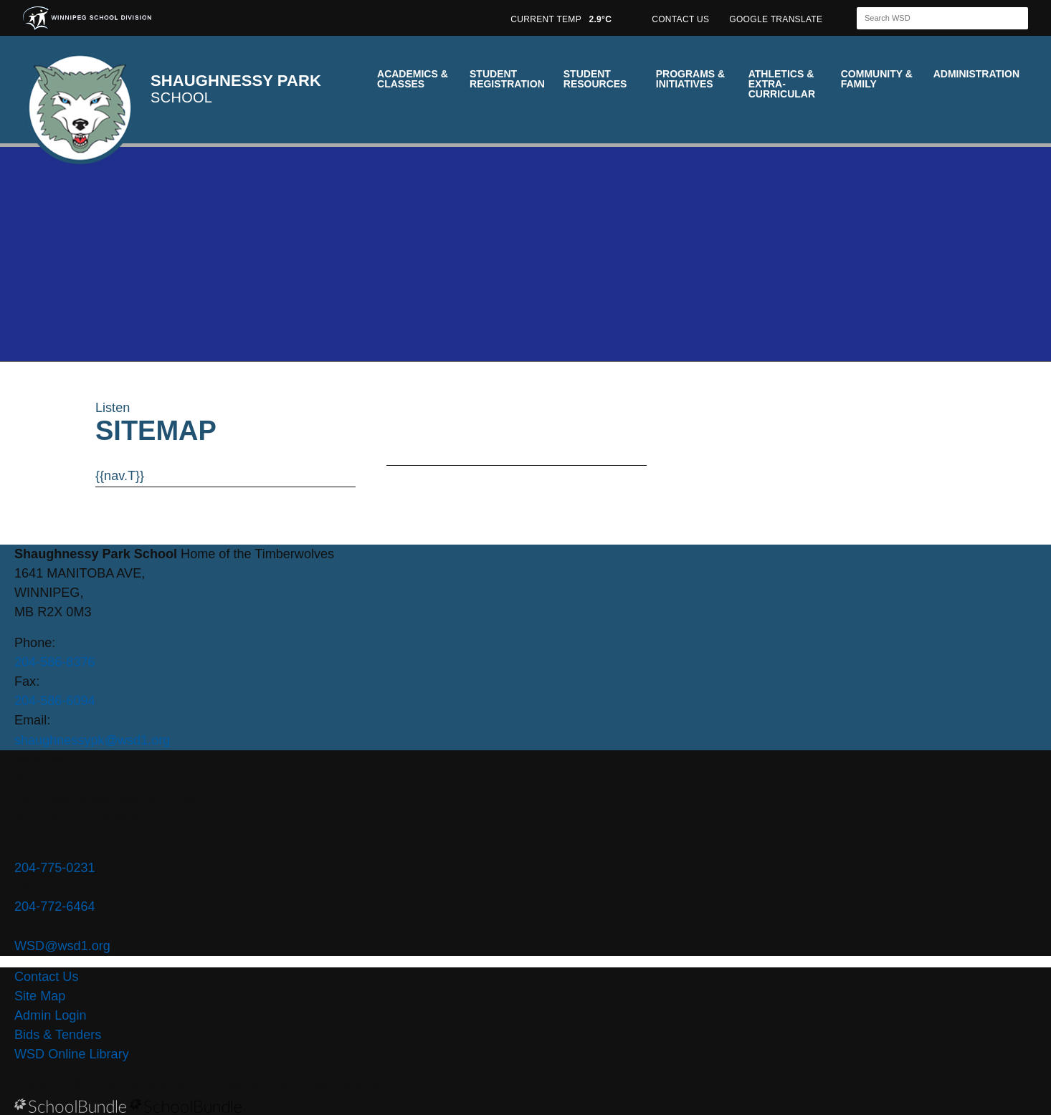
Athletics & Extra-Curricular (781, 84)
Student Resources (595, 79)
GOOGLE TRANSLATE (777, 19)
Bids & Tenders (57, 1035)
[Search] (930, 18)
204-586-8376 (54, 662)
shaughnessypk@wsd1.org (92, 740)
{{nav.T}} (119, 476)
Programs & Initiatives (690, 79)
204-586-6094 (54, 701)
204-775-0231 (54, 868)
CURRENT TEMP (561, 19)
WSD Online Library (71, 1054)
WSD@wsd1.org (62, 946)
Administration (976, 74)
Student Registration (507, 79)
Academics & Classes (412, 79)
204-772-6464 (54, 906)
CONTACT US (680, 19)
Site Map (39, 996)
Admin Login (50, 1015)
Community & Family (877, 79)
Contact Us (46, 977)
